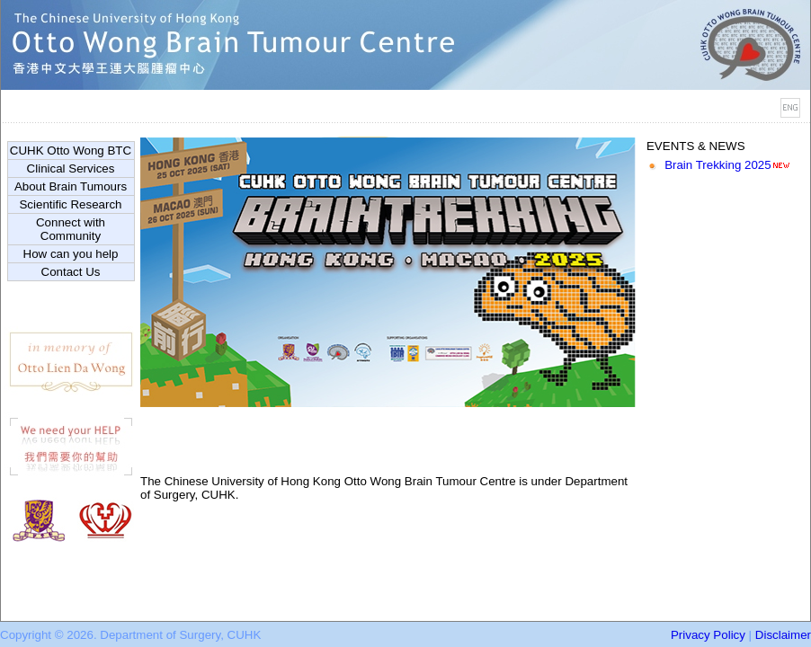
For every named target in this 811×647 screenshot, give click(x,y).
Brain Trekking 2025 (717, 165)
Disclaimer (783, 635)
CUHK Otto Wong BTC (70, 150)
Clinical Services (71, 168)
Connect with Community (70, 229)
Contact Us (71, 272)
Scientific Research (70, 204)
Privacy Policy (708, 635)
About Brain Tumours (70, 186)
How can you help (71, 254)
